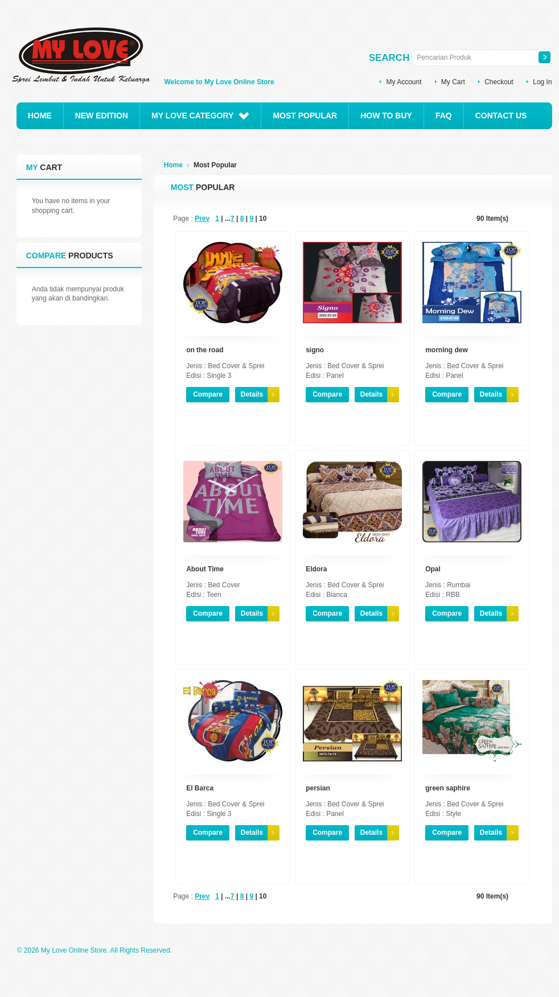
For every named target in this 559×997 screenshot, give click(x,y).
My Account (403, 82)
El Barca (199, 788)
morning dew (446, 350)
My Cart (453, 82)
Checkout (498, 82)
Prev (202, 219)
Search (389, 57)
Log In (542, 82)
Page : (183, 219)
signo (315, 350)
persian (318, 788)
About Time (205, 569)
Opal (433, 569)
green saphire (447, 788)
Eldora (316, 569)
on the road (204, 350)
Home (173, 165)
